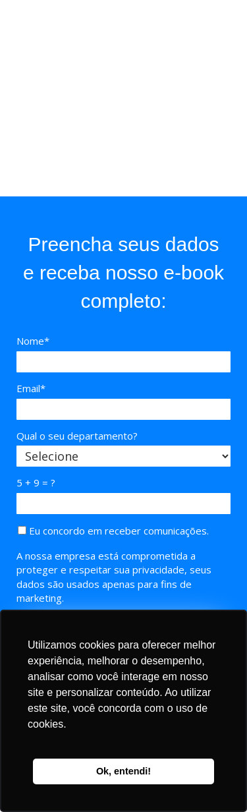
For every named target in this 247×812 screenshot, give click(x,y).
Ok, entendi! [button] (123, 771)
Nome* (32, 341)
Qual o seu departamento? (77, 436)
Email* (30, 388)
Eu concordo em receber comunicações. (113, 531)
